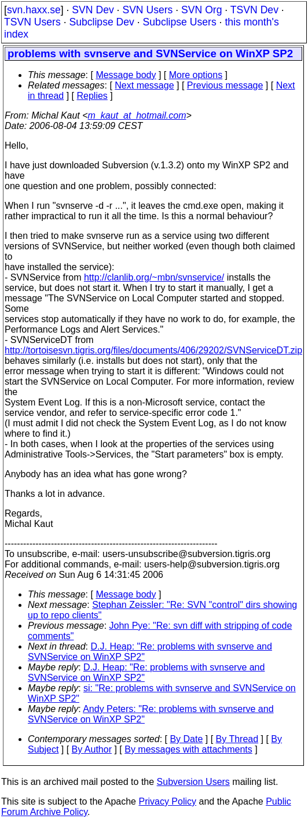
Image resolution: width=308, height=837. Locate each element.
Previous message (225, 85)
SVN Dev (92, 10)
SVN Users (147, 10)
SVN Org (201, 10)
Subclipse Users (180, 22)
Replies (92, 96)
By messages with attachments (188, 749)
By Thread (237, 739)
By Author (92, 749)
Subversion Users (193, 782)
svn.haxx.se (34, 10)
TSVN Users (32, 22)
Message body (126, 75)
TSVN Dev (254, 10)
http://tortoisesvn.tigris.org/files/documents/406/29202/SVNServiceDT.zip (153, 350)
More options (196, 75)
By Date (186, 739)
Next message (144, 85)
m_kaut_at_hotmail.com (137, 115)
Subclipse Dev (101, 22)
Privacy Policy (167, 801)
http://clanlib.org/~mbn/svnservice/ (154, 277)
